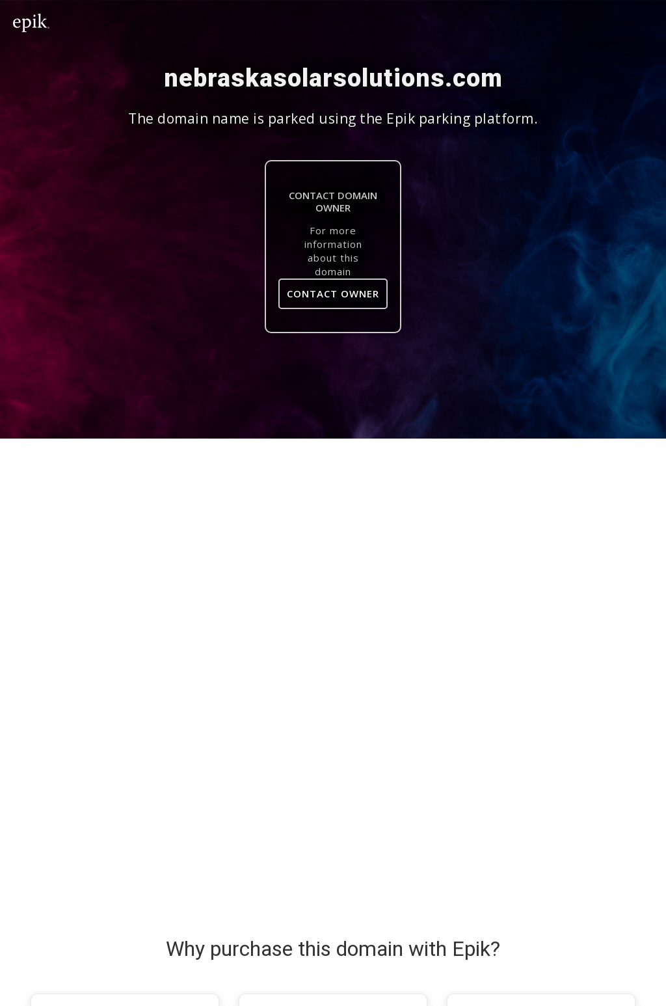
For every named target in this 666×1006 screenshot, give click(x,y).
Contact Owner (333, 293)
